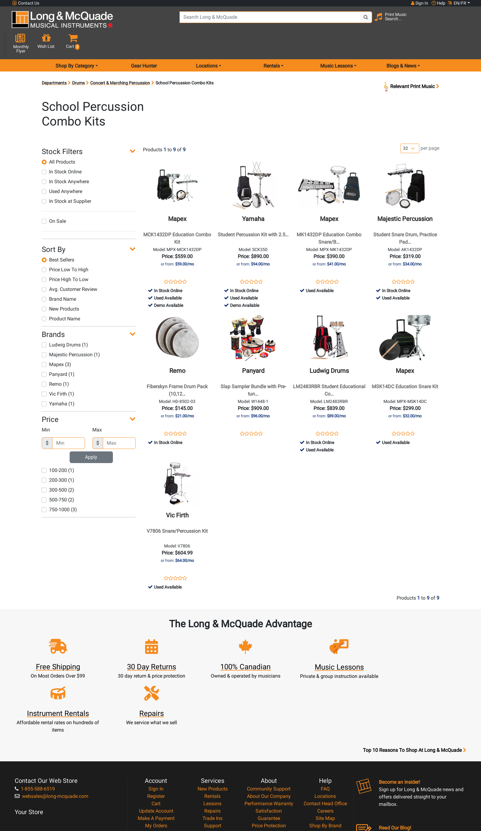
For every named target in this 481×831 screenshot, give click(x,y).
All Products (58, 140)
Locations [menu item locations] (206, 44)
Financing (212, 764)
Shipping (212, 778)
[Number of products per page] (409, 127)
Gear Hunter (144, 44)
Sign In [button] (419, 3)
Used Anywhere (62, 169)
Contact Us (25, 3)
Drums (78, 61)
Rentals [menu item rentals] (272, 44)
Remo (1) (55, 362)
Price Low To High (65, 248)
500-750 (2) (58, 478)
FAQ (325, 719)
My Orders (156, 756)
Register (156, 727)
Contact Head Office (325, 734)
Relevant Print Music (411, 65)
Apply (91, 435)
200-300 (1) (58, 458)
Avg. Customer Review (69, 267)
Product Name (61, 297)
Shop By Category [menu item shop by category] (75, 44)
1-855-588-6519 (35, 719)
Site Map (325, 749)
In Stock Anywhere (65, 160)
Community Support (269, 719)
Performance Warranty (268, 734)
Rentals (212, 727)
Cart (156, 734)
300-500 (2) (58, 468)
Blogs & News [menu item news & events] (401, 44)
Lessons (212, 734)
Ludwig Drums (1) (65, 323)
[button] (464, 22)
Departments (54, 61)
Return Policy (269, 778)
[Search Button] (348, 21)
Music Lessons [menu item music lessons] (336, 44)
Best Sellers (58, 238)
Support (212, 756)
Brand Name (59, 277)
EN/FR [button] (457, 3)
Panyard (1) (58, 352)
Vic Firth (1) (58, 372)
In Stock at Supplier (66, 179)
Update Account (156, 741)
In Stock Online (62, 150)
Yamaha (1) (58, 382)
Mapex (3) (56, 343)
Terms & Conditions (269, 764)
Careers (325, 741)
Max (97, 408)
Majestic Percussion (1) (71, 333)
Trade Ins (212, 749)
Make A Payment (156, 749)
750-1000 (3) (59, 488)
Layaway (212, 771)
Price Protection (269, 756)
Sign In (156, 719)
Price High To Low (65, 258)
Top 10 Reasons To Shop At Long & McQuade (414, 681)
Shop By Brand (325, 756)
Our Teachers (269, 786)
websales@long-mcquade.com (51, 727)
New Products (60, 287)
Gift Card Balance (156, 764)
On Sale (54, 199)
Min (46, 408)
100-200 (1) (58, 448)
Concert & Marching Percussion (120, 61)
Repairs (212, 741)
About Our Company (269, 727)
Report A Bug (325, 771)
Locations (325, 727)
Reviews (325, 764)
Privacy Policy (269, 771)
